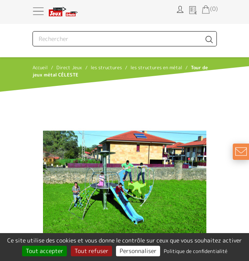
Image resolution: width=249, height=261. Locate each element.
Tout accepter (44, 251)
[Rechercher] (125, 38)
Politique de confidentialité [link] (195, 251)
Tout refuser (91, 251)
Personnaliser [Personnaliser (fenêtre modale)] (138, 251)
